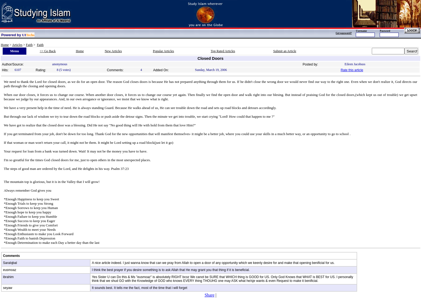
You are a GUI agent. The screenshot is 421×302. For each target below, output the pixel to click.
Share (209, 295)
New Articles (113, 51)
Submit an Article (284, 51)
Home (5, 45)
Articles (17, 45)
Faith (29, 45)
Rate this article (352, 70)
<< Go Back (48, 51)
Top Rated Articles (223, 51)
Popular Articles (163, 51)
